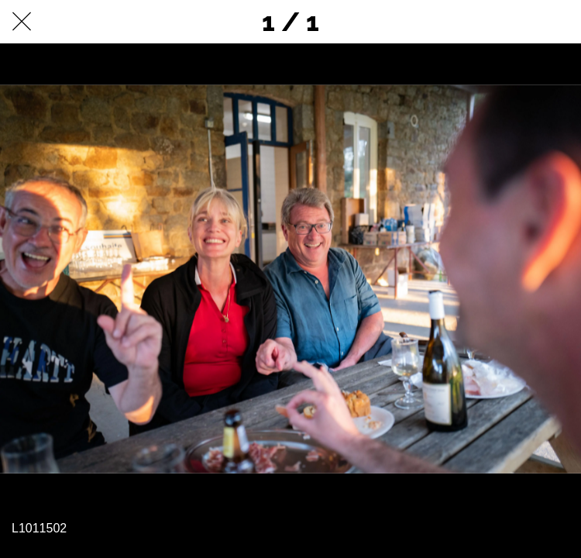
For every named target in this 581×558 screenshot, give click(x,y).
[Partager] (519, 21)
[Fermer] (21, 21)
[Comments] (559, 21)
